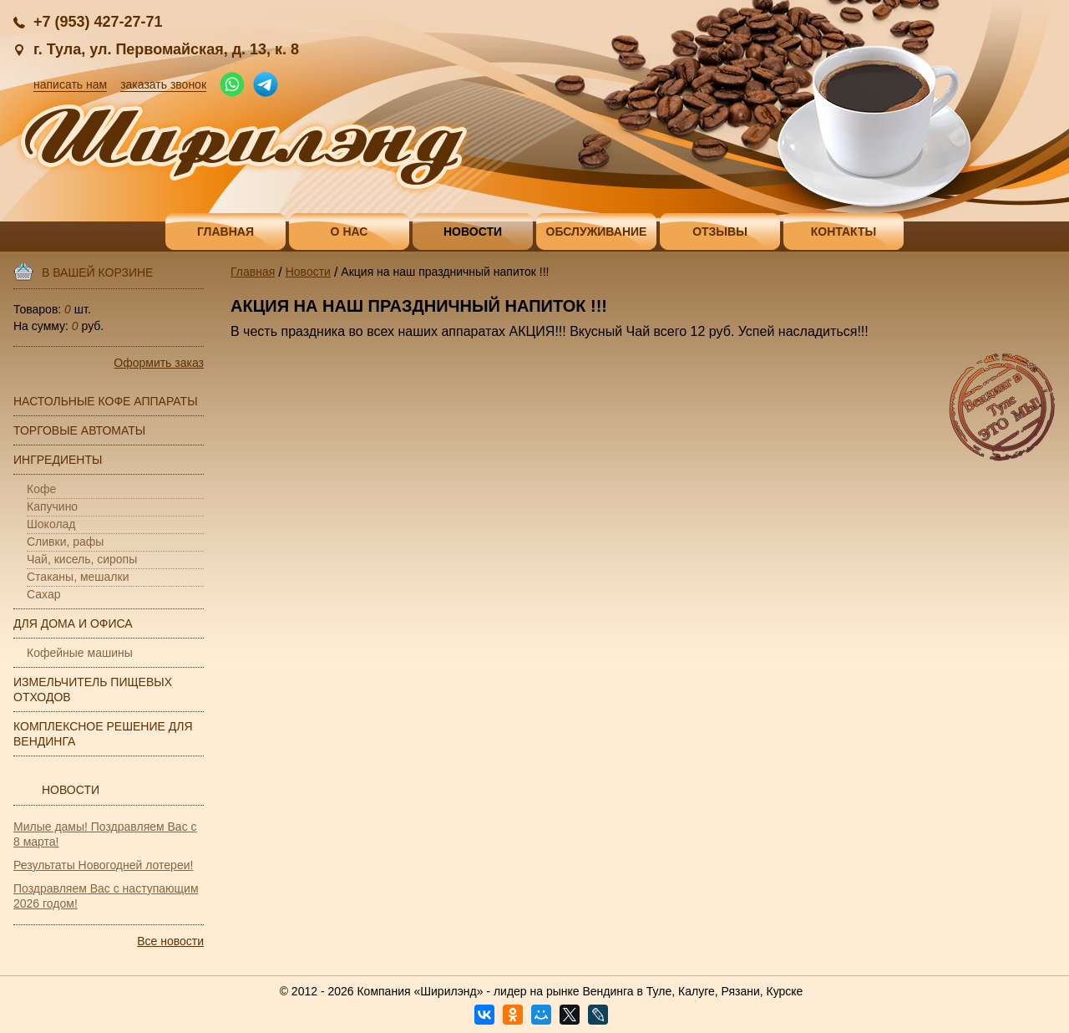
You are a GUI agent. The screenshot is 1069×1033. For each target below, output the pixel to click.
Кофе (41, 489)
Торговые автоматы (79, 430)
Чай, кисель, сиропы (82, 559)
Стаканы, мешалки (78, 576)
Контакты (843, 231)
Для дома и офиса (73, 623)
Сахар (43, 594)
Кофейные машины (80, 652)
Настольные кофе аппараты (105, 401)
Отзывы (719, 231)
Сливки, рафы (65, 541)
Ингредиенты (57, 459)
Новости (472, 231)
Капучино (52, 506)
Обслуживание (596, 231)
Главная (225, 231)
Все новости (170, 941)
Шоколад (51, 524)
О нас (349, 231)
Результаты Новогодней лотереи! (103, 865)
